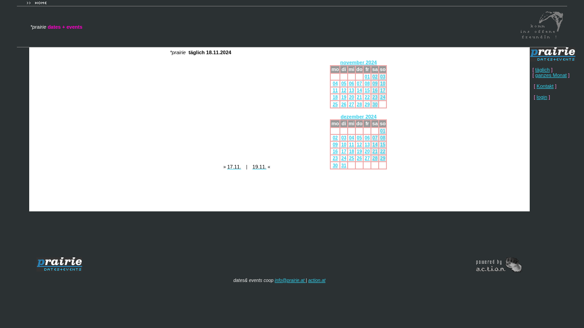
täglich (542, 69)
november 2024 (358, 62)
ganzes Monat (551, 75)
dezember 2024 (358, 116)
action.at (316, 280)
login (542, 97)
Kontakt (545, 86)
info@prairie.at (290, 280)
